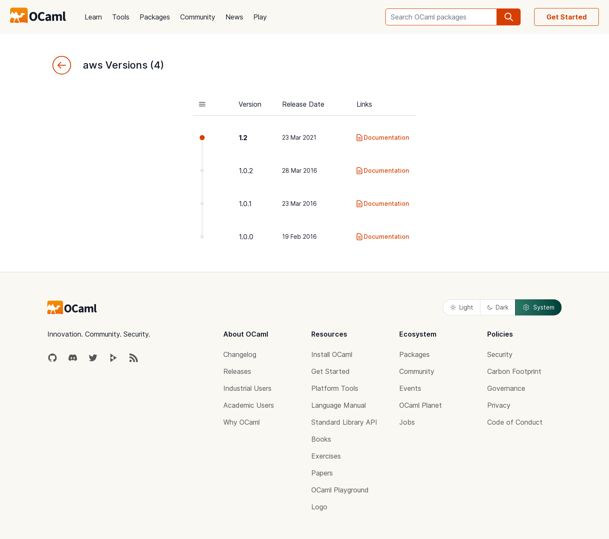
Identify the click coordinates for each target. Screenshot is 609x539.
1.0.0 (246, 236)
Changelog (239, 354)
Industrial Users (247, 388)
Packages (155, 17)
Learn (93, 17)
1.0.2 (246, 170)
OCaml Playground (340, 490)
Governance (506, 388)
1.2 (243, 137)
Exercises (326, 456)
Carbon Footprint (514, 371)
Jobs (407, 422)
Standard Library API (344, 422)
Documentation (382, 137)
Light (461, 307)
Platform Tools (334, 388)
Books (321, 439)
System (538, 307)
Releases (237, 371)
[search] (509, 16)
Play (260, 17)
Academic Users (248, 405)
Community (197, 17)
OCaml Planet (420, 405)
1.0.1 (245, 203)
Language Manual (338, 405)
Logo (319, 507)
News (234, 17)
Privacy (498, 405)
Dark (497, 307)
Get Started (566, 17)
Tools (120, 17)
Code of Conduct (515, 422)
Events (410, 388)
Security (500, 354)
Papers (322, 473)
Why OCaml (241, 422)
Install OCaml (331, 354)
